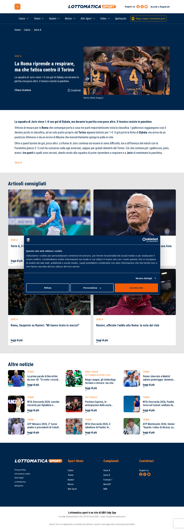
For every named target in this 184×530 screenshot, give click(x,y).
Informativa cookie (22, 474)
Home (18, 29)
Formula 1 (107, 479)
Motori (68, 18)
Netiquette (19, 486)
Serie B (106, 475)
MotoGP (107, 484)
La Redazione (20, 482)
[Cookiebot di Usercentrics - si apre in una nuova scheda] (144, 240)
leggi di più (17, 260)
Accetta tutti (136, 288)
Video (103, 18)
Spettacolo (120, 18)
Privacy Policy (20, 470)
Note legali (19, 478)
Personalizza (92, 288)
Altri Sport (86, 18)
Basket (52, 18)
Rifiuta (47, 288)
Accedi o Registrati (160, 6)
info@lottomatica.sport (115, 516)
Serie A (37, 29)
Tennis (37, 18)
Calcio (22, 18)
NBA (105, 489)
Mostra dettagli (144, 278)
